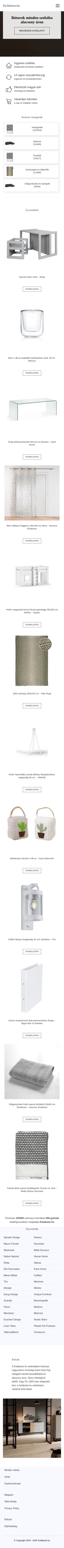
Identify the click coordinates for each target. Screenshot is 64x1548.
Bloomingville (41, 1300)
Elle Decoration (12, 1269)
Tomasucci (39, 1332)
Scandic (8, 1300)
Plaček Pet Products (44, 1326)
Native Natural (11, 1256)
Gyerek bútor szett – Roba (32, 277)
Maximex (38, 1281)
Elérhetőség (10, 1526)
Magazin (8, 1495)
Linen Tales (10, 1326)
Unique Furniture (43, 1294)
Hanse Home (41, 1256)
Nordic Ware (40, 1319)
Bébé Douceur (41, 1250)
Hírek (7, 1477)
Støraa (37, 1263)
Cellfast (38, 1275)
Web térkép (10, 1501)
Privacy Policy (11, 1508)
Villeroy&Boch (11, 1332)
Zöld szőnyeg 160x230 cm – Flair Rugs (32, 693)
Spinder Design (12, 1237)
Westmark (9, 1250)
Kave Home (40, 1269)
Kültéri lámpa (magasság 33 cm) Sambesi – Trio (32, 939)
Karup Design (11, 1294)
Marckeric (9, 1313)
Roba (6, 1263)
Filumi (7, 1307)
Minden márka (11, 1470)
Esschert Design (12, 1319)
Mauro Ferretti (11, 1244)
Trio (6, 1281)
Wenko (37, 1288)
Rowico (38, 1237)
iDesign (8, 1288)
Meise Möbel (10, 1275)
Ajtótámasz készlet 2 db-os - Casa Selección (32, 858)
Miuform (38, 1307)
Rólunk (8, 1519)
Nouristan (39, 1244)
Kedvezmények (12, 1483)
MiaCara (38, 1313)
